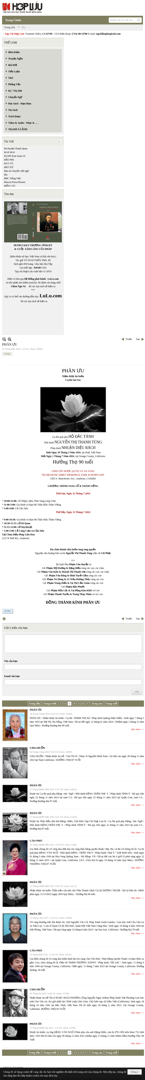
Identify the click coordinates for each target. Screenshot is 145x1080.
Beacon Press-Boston (14, 182)
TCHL (7, 353)
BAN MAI (9, 152)
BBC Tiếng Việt (12, 178)
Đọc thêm (135, 729)
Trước (129, 339)
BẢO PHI (9, 159)
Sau (138, 339)
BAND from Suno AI (14, 156)
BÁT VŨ (8, 163)
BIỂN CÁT (9, 185)
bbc (6, 174)
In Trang (4, 619)
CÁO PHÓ (36, 840)
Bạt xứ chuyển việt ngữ (16, 170)
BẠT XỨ (8, 167)
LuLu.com (53, 278)
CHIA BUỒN (37, 747)
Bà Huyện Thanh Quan (15, 148)
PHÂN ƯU (36, 709)
